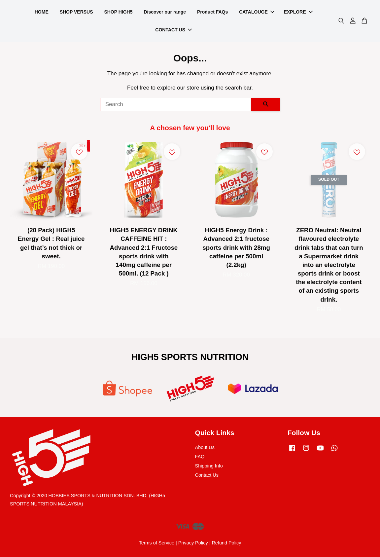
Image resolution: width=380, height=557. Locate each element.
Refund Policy (226, 542)
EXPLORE (298, 12)
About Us (205, 447)
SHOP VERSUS (76, 12)
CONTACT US (173, 29)
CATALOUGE (256, 12)
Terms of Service (156, 542)
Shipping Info (209, 465)
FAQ (200, 456)
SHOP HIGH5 (118, 12)
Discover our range (165, 12)
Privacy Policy (193, 542)
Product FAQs (212, 12)
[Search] (176, 104)
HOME (42, 12)
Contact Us (207, 475)
